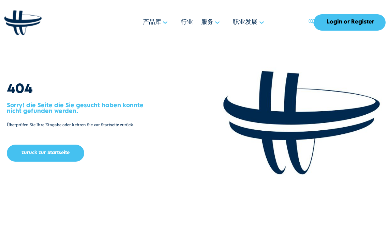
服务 (211, 22)
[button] (45, 153)
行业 (191, 22)
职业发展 (247, 22)
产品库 (159, 22)
